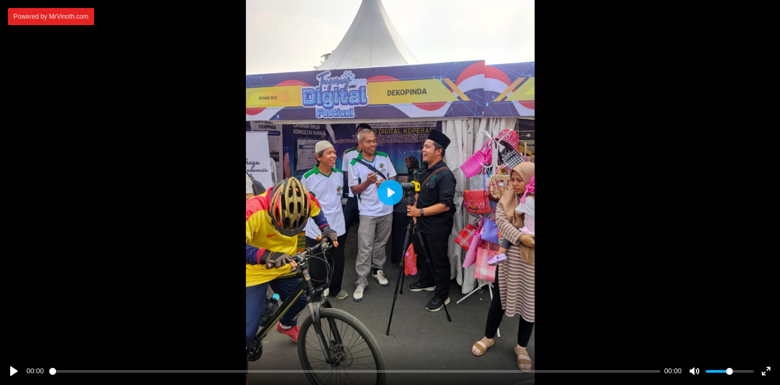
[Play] (13, 371)
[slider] (354, 371)
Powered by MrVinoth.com (51, 16)
